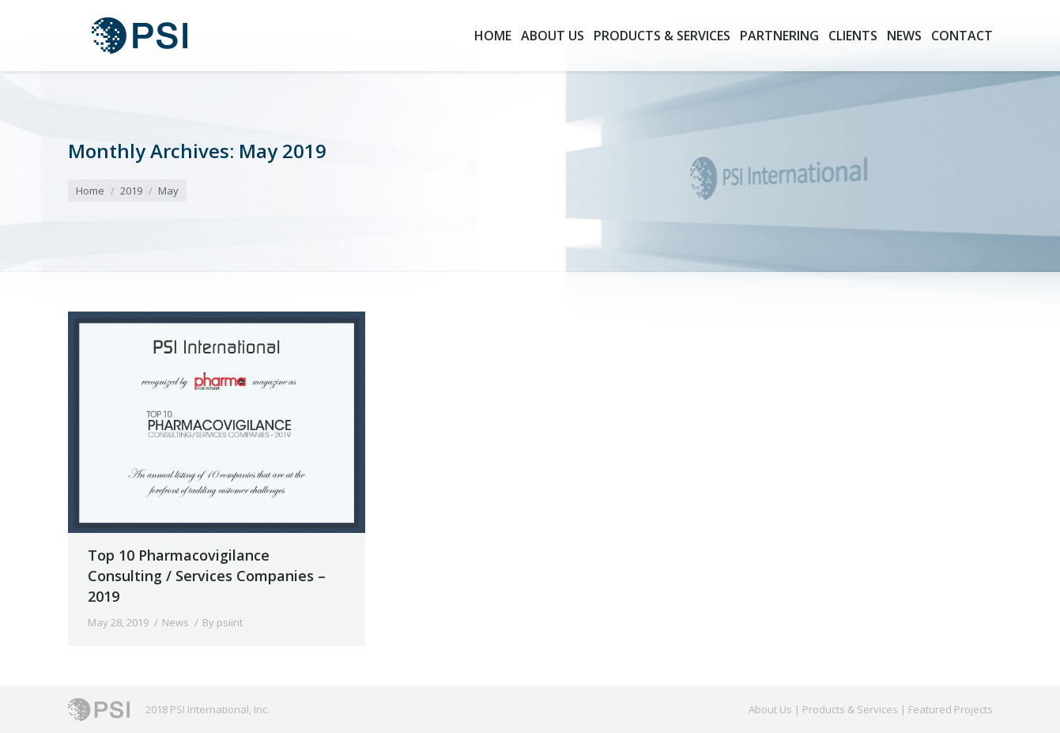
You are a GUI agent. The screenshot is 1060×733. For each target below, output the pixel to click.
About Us (770, 709)
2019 (131, 190)
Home (90, 190)
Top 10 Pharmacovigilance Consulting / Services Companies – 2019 (207, 576)
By (222, 622)
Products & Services (850, 709)
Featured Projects (950, 709)
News (175, 622)
